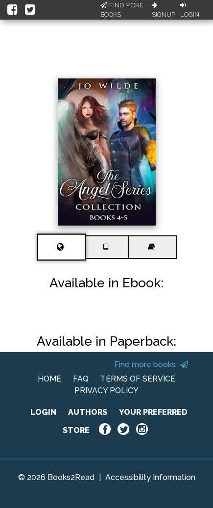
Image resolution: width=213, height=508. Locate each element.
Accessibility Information (150, 477)
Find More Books (121, 10)
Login (189, 10)
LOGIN (43, 412)
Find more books (151, 364)
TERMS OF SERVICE (137, 378)
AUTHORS (87, 412)
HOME (49, 378)
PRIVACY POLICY (106, 390)
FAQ (81, 378)
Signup (163, 10)
